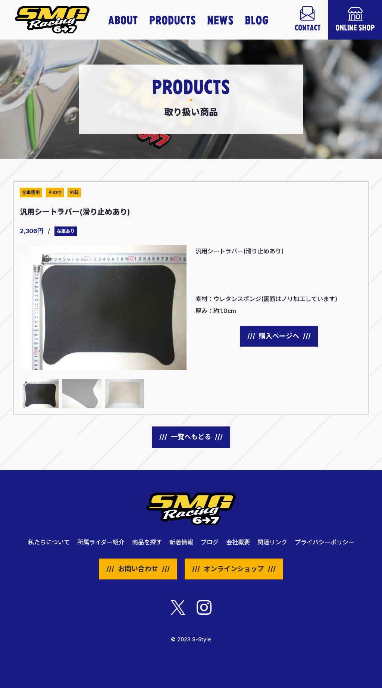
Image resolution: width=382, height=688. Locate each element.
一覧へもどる (191, 437)
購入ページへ (279, 336)
